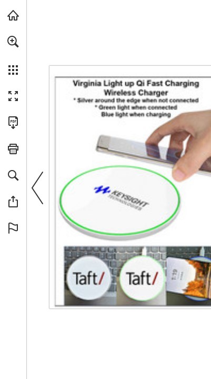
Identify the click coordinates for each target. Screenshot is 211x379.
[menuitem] (13, 55)
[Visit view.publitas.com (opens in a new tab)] (13, 15)
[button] (13, 41)
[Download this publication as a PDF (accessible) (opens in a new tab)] (13, 122)
